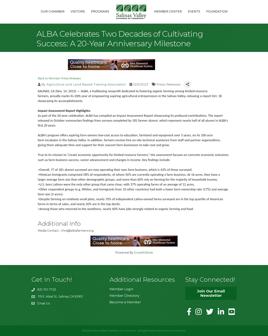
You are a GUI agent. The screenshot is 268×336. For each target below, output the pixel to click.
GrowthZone (143, 252)
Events (194, 11)
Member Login (121, 289)
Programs (100, 11)
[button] (211, 293)
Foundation (217, 11)
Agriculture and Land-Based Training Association (86, 84)
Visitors (78, 11)
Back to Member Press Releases (59, 78)
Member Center (168, 11)
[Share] (187, 84)
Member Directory (124, 296)
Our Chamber (52, 11)
